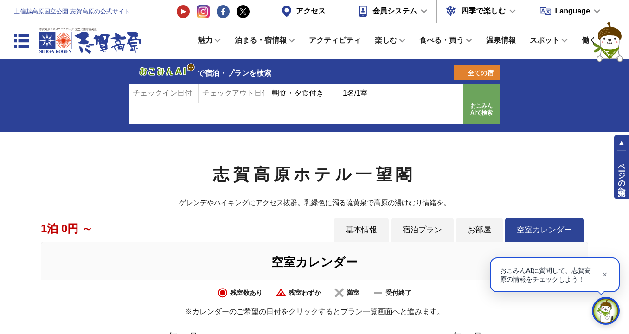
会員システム (394, 11)
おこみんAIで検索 (481, 109)
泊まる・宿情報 (261, 40)
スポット (544, 40)
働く (589, 40)
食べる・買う (441, 40)
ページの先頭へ (622, 175)
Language (572, 11)
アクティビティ (335, 40)
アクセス (311, 11)
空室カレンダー (544, 229)
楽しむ (386, 40)
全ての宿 (481, 73)
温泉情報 (501, 40)
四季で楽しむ (483, 11)
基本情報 (361, 229)
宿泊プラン (422, 229)
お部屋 (479, 229)
